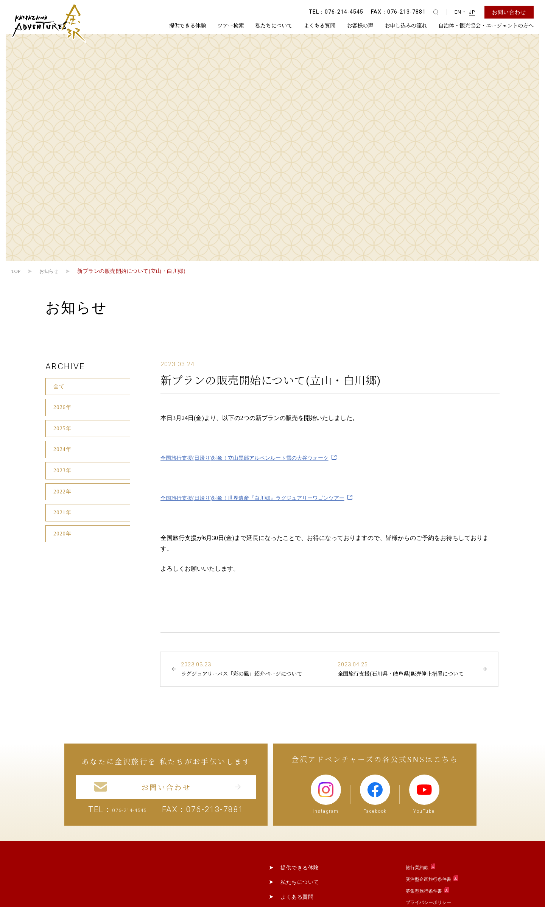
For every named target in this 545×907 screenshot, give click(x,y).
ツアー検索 (230, 25)
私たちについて (273, 25)
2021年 (63, 525)
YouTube (426, 816)
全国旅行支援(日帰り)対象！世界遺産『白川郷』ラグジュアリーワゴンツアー (265, 498)
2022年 (63, 502)
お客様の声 (360, 25)
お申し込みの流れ (406, 25)
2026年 (63, 410)
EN (458, 12)
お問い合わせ (509, 12)
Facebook (376, 816)
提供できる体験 (187, 25)
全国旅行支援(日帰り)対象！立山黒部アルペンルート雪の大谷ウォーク (256, 457)
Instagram (324, 816)
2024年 (63, 456)
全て (59, 387)
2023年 (63, 479)
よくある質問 (319, 25)
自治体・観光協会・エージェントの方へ (486, 25)
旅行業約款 (417, 890)
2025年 (63, 433)
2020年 (63, 548)
